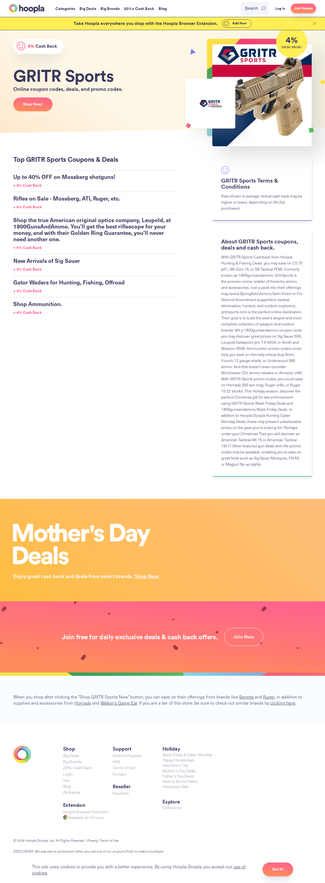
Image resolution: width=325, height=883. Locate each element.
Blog (67, 786)
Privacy (92, 840)
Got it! (277, 869)
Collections (172, 807)
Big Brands (72, 761)
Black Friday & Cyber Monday (187, 754)
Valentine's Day (175, 765)
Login (68, 774)
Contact (119, 774)
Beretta (246, 696)
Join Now (243, 637)
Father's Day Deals (178, 776)
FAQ (116, 761)
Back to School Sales (179, 781)
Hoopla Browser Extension (86, 812)
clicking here (282, 702)
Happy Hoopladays (178, 760)
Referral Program (127, 755)
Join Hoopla (303, 8)
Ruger (269, 696)
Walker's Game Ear (118, 702)
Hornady (82, 702)
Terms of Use (124, 768)
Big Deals (71, 755)
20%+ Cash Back (77, 768)
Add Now (235, 23)
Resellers (121, 793)
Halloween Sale (175, 786)
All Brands (71, 792)
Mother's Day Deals (179, 770)
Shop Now (147, 576)
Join (66, 780)
